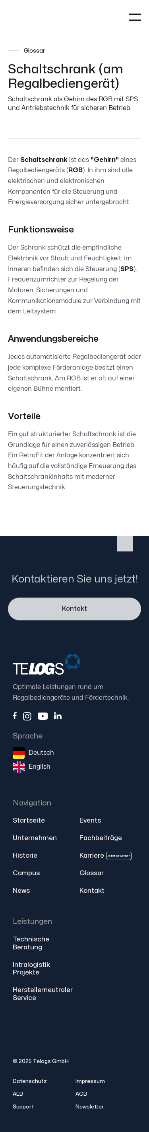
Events (90, 820)
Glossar (91, 873)
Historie (25, 855)
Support (23, 1106)
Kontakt (74, 610)
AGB (81, 1094)
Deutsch (41, 753)
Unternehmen (35, 838)
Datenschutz (30, 1081)
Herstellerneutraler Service (43, 994)
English (39, 767)
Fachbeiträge (100, 838)
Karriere (105, 856)
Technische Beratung (31, 943)
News (21, 891)
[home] (40, 17)
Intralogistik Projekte (31, 969)
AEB (18, 1094)
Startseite (29, 820)
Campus (26, 873)
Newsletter (89, 1106)
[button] (135, 17)
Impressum (90, 1081)
